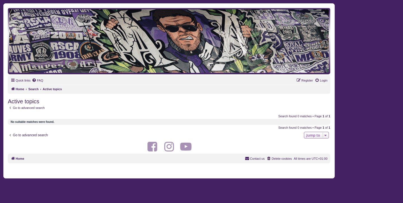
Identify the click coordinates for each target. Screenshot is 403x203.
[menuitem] (37, 80)
